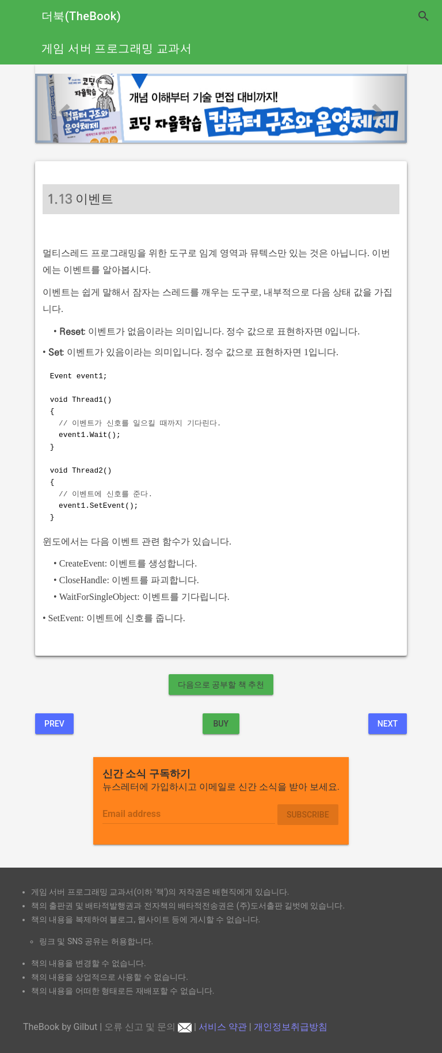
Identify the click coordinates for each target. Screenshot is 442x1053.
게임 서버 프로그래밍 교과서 (116, 48)
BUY (220, 723)
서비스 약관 (223, 1026)
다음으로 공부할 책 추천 (221, 684)
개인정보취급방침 (290, 1026)
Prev (54, 723)
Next (388, 723)
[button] (63, 108)
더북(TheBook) (81, 16)
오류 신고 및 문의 (148, 1026)
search (423, 16)
